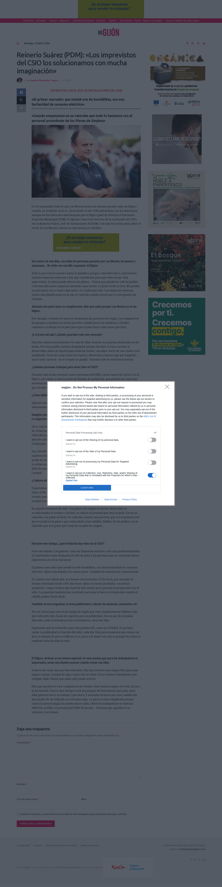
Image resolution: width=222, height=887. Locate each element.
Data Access (110, 499)
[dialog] (111, 443)
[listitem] (111, 432)
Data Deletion (92, 499)
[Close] (168, 388)
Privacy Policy (129, 499)
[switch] (152, 440)
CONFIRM (87, 488)
